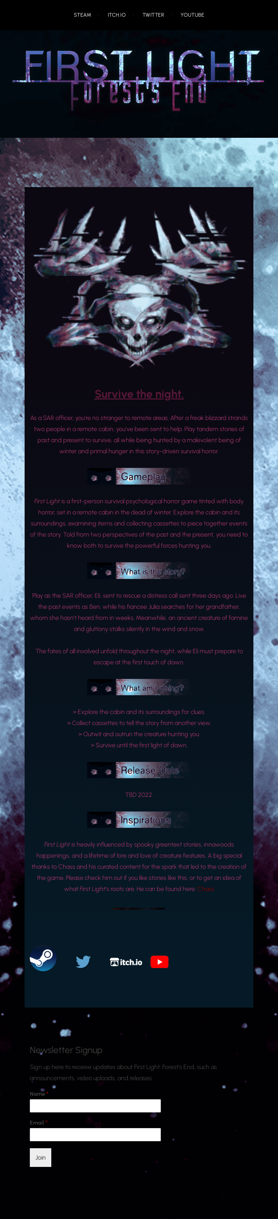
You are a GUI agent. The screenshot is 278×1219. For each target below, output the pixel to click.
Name (39, 1094)
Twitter (153, 15)
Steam (82, 15)
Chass (205, 889)
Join (40, 1157)
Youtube (192, 15)
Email (38, 1122)
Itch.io (117, 15)
